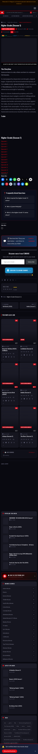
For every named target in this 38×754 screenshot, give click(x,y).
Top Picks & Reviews (19, 644)
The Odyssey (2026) (9, 726)
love (5, 723)
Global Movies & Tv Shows (19, 618)
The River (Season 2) (28, 739)
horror (23, 726)
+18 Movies (5, 16)
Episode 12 (4, 170)
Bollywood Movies (19, 659)
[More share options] (16, 280)
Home (3, 22)
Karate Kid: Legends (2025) (10, 743)
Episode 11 (4, 167)
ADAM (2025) (17, 736)
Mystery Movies (19, 622)
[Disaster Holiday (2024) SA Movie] (10, 340)
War (15, 723)
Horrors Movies (19, 596)
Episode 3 (4, 146)
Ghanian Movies (19, 648)
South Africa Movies (12, 22)
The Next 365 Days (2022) (24, 729)
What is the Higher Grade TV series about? (16, 214)
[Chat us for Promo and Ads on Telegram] (19, 576)
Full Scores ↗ (32, 452)
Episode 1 (4, 141)
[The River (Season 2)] (28, 426)
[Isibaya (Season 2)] (10, 426)
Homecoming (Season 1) (25, 723)
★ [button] (3, 289)
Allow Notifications (9, 751)
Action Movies (15, 16)
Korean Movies (19, 652)
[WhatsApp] (2, 280)
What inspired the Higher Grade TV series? (16, 199)
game (10, 723)
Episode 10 (4, 165)
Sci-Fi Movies (19, 629)
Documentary (19, 655)
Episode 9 (4, 162)
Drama (19, 592)
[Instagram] (10, 280)
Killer (17, 726)
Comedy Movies (19, 611)
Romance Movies (19, 641)
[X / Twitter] (13, 280)
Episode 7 (4, 157)
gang (14, 729)
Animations (19, 633)
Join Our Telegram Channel (19, 270)
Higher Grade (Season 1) (14, 297)
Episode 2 (4, 144)
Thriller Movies (19, 600)
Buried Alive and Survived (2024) (12, 739)
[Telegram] (5, 280)
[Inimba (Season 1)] (28, 384)
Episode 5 (4, 152)
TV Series (19, 626)
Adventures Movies (28, 16)
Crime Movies (19, 607)
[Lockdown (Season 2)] (28, 340)
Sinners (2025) (7, 736)
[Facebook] (8, 280)
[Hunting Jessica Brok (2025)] (10, 384)
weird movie (7, 729)
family (29, 726)
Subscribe (31, 262)
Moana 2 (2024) (8, 733)
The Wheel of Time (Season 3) (21, 733)
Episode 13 (4, 173)
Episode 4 (4, 149)
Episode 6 (4, 154)
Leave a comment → (31, 241)
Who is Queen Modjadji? (14, 206)
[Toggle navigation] (35, 8)
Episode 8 (4, 160)
